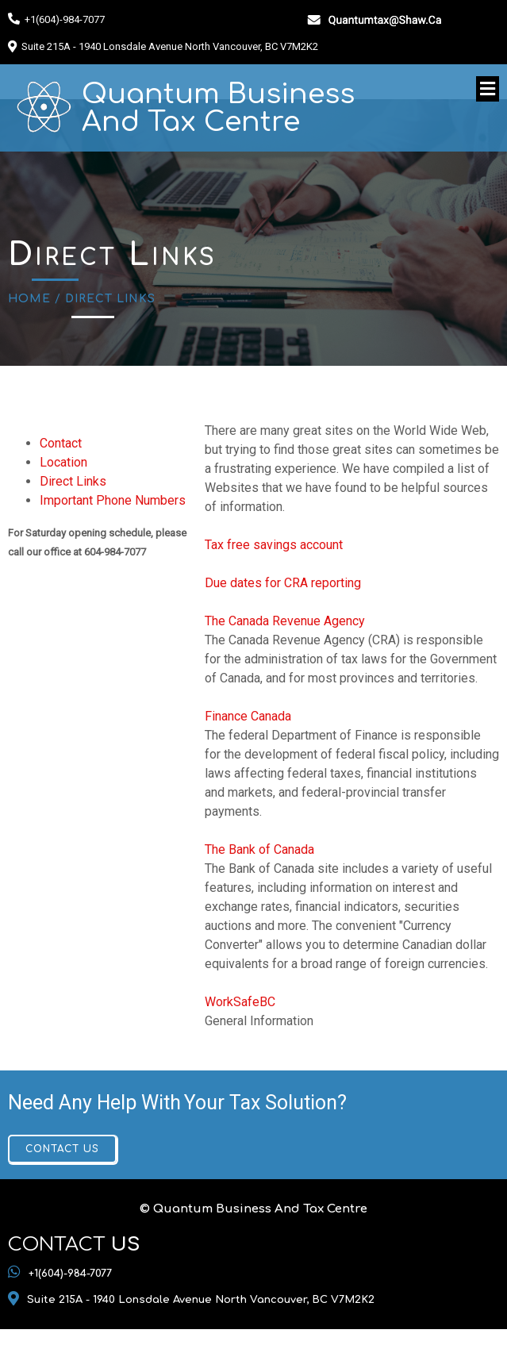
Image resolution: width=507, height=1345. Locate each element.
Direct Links (73, 481)
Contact (61, 443)
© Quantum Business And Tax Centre (253, 1209)
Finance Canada (248, 716)
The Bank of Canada (259, 849)
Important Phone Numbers (113, 500)
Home (29, 299)
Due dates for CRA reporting (283, 582)
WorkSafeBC (240, 1001)
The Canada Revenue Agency (285, 620)
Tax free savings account (274, 544)
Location (63, 462)
